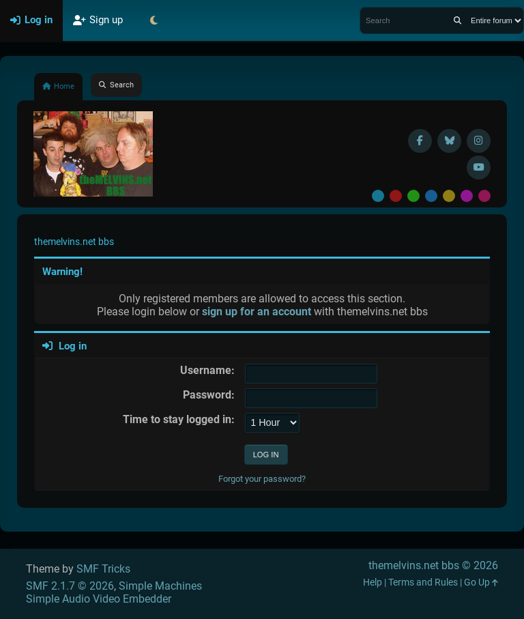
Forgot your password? (262, 479)
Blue (431, 196)
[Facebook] (420, 141)
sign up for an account (256, 311)
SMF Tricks (103, 568)
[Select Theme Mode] (153, 20)
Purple (467, 196)
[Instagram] (479, 141)
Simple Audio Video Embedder (98, 598)
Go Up (481, 582)
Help (372, 582)
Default (378, 196)
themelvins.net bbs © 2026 (433, 565)
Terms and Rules (423, 582)
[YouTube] (479, 167)
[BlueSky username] (449, 141)
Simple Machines (160, 585)
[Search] (457, 20)
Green (413, 196)
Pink (484, 196)
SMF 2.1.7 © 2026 (70, 585)
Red (396, 196)
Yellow (449, 196)
